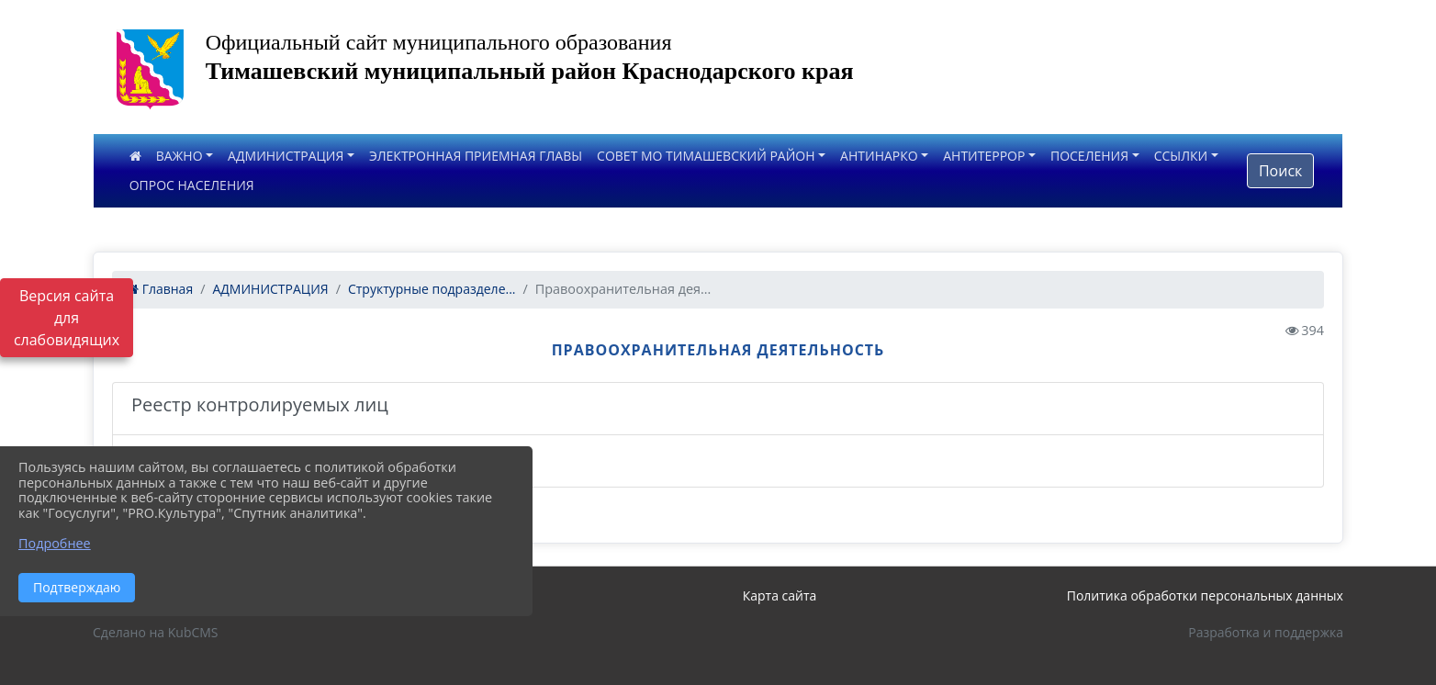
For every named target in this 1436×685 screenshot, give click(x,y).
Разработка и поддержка (1265, 632)
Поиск (1280, 171)
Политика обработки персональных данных (1205, 595)
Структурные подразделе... (432, 289)
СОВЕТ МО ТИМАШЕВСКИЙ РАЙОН (705, 155)
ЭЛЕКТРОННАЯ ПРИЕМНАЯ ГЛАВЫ (475, 155)
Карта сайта (780, 595)
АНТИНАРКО (879, 155)
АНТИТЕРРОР (984, 155)
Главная (160, 289)
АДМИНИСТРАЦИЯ (285, 155)
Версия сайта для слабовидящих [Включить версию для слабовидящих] (66, 318)
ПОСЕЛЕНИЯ (1089, 155)
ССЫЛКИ (1181, 155)
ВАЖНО (179, 155)
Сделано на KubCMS (156, 632)
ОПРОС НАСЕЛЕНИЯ (191, 185)
